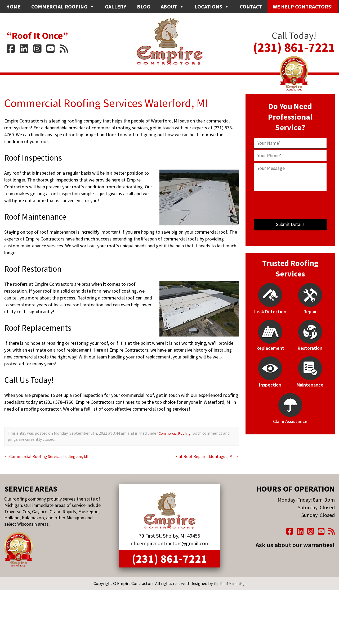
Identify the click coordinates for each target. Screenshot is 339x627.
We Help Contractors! (303, 6)
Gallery (115, 6)
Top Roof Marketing (229, 592)
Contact (251, 6)
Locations (212, 6)
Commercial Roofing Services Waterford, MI (118, 102)
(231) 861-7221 (294, 43)
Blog (143, 6)
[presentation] (290, 205)
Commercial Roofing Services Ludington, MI (50, 456)
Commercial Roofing (62, 6)
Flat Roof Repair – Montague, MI (203, 456)
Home (13, 6)
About (172, 6)
